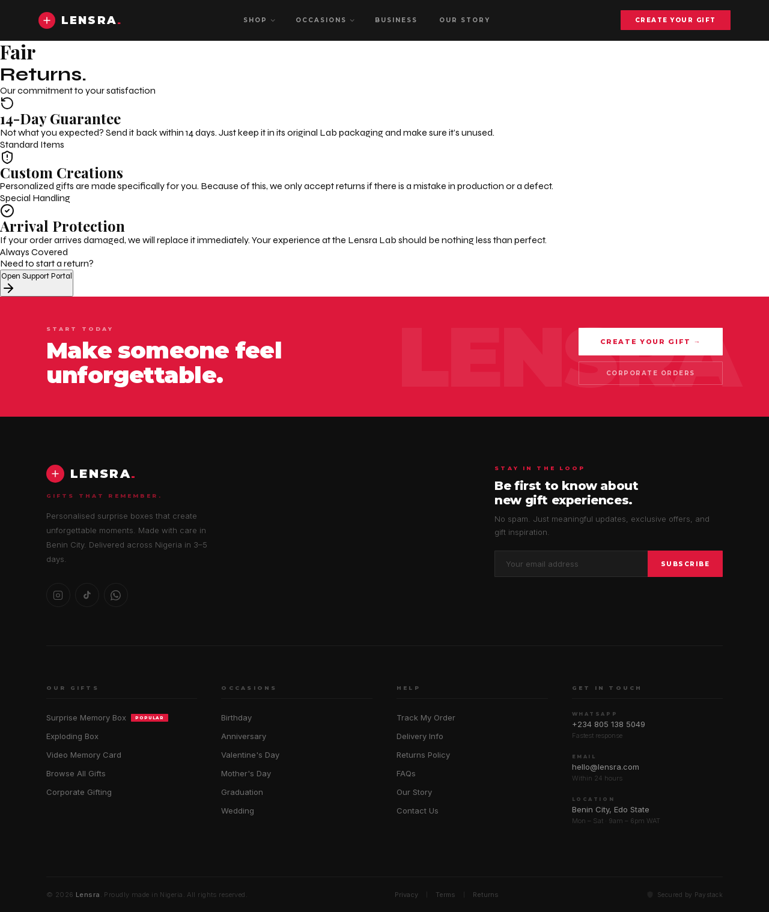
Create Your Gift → (651, 341)
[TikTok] (87, 595)
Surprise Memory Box (107, 717)
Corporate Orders (650, 373)
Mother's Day (246, 773)
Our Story (414, 792)
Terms (445, 894)
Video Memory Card (83, 754)
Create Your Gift (675, 20)
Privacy (406, 894)
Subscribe (685, 564)
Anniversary (243, 736)
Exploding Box (72, 736)
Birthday (236, 717)
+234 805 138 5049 (608, 724)
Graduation (242, 792)
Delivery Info (420, 736)
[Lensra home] (80, 20)
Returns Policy (423, 754)
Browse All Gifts (76, 773)
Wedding (237, 810)
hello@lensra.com (605, 767)
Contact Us (418, 810)
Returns (486, 894)
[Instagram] (58, 595)
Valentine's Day (250, 754)
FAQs (406, 773)
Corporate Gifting (79, 792)
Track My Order (426, 717)
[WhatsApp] (116, 595)
